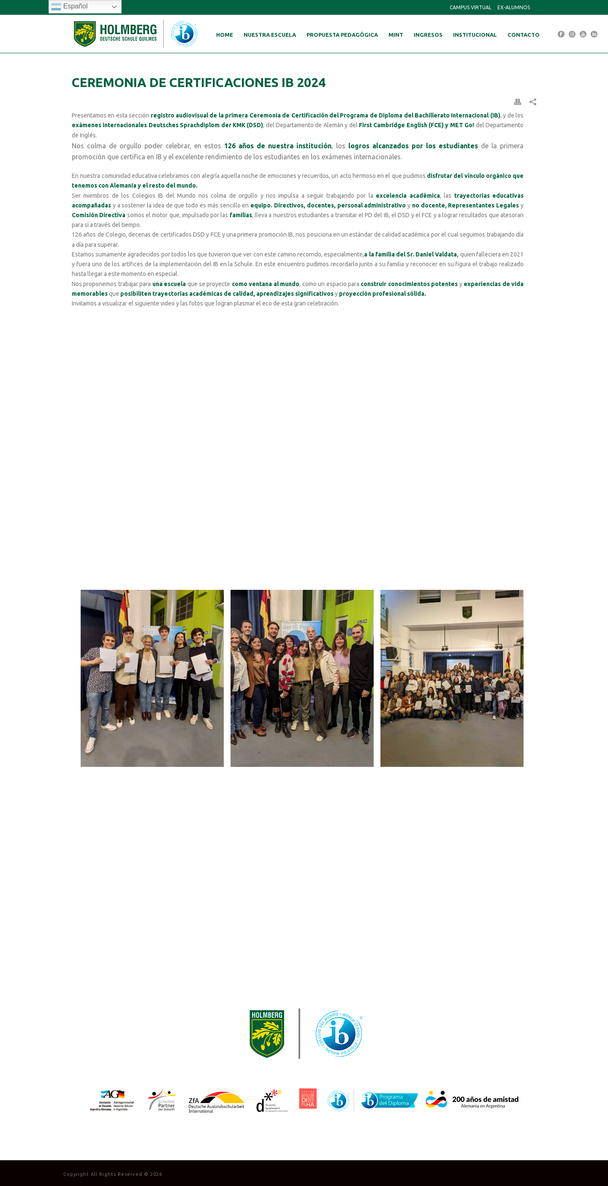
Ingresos (428, 35)
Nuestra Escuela (270, 35)
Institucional (475, 35)
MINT (395, 35)
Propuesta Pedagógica (342, 35)
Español (69, 7)
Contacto (524, 35)
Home (224, 35)
